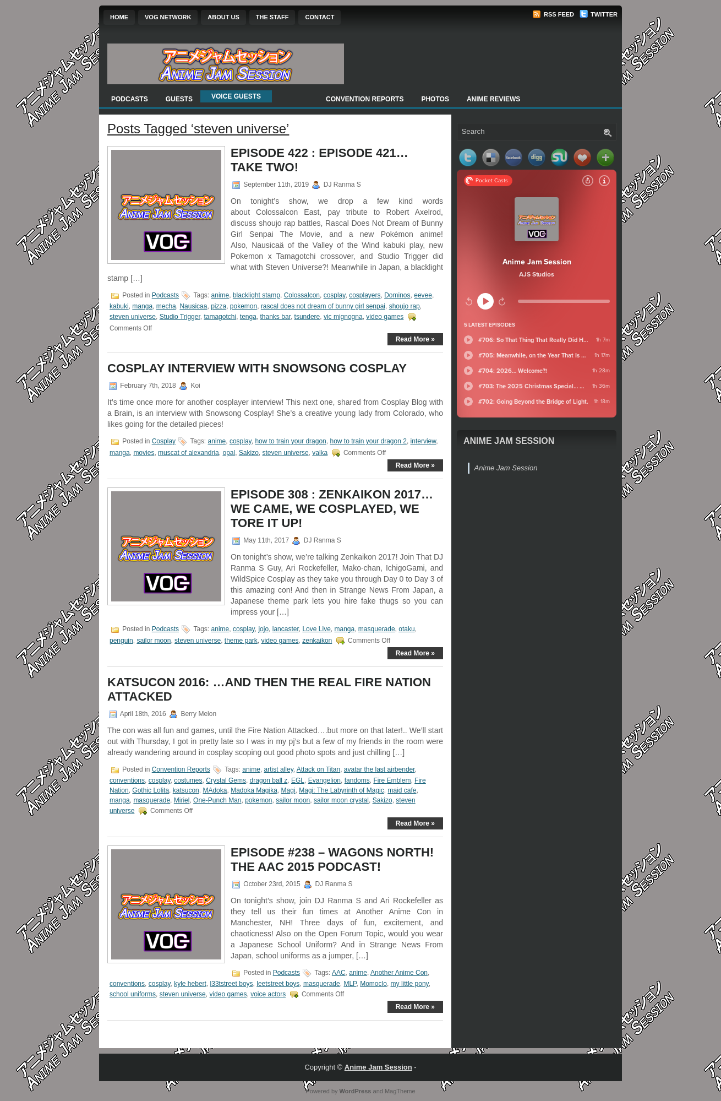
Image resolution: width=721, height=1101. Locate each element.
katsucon (186, 790)
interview (423, 441)
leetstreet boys (277, 984)
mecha (166, 306)
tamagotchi (220, 317)
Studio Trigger (180, 317)
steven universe (133, 317)
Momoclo (373, 984)
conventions (127, 780)
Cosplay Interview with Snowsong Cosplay (257, 368)
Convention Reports (364, 99)
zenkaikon (317, 640)
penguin (121, 640)
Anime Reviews (493, 99)
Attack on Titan (318, 769)
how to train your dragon (290, 441)
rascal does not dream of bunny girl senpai (323, 306)
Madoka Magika (254, 790)
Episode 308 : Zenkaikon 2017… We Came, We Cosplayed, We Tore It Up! (332, 508)
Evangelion (324, 780)
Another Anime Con (399, 973)
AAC (339, 973)
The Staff (272, 17)
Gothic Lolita (150, 790)
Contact (319, 17)
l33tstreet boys (231, 984)
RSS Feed (553, 14)
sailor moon (153, 640)
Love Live (316, 629)
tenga (248, 317)
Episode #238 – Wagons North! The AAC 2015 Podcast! (332, 859)
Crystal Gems (226, 780)
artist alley (278, 769)
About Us (223, 17)
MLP (349, 984)
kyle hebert (190, 984)
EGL (297, 780)
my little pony (410, 984)
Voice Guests (236, 96)
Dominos (397, 295)
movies (143, 453)
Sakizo (249, 453)
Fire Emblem (392, 780)
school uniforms (133, 994)
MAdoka (215, 790)
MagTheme (400, 1091)
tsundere (307, 317)
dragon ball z (269, 780)
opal (228, 453)
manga (142, 306)
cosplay (335, 295)
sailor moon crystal (341, 800)
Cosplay (164, 441)
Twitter (599, 14)
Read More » (415, 339)
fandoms (357, 780)
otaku (406, 629)
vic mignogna (343, 317)
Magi (288, 790)
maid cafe (401, 790)
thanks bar (275, 317)
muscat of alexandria (188, 453)
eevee (423, 295)
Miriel (182, 800)
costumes (188, 780)
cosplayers (364, 295)
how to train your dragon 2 (368, 441)
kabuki (119, 306)
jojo (263, 629)
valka (319, 453)
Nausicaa (193, 306)
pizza (218, 306)
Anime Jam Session (508, 441)
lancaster (285, 629)
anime (220, 295)
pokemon (243, 306)
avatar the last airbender (379, 769)
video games (384, 317)
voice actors (268, 994)
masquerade (376, 629)
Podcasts (129, 99)
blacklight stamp (256, 295)
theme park (241, 640)
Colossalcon (302, 295)
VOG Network (168, 17)
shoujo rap (404, 306)
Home (119, 17)
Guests (179, 99)
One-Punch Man (217, 800)
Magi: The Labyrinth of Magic (341, 790)
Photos (435, 99)
